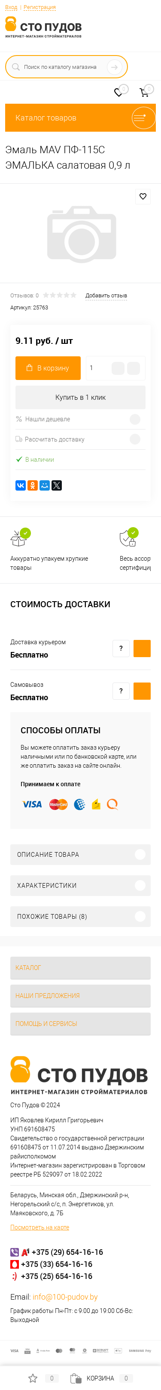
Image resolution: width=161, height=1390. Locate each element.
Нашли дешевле (42, 419)
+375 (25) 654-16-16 (56, 1276)
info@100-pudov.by (65, 1296)
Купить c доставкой (142, 648)
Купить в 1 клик (80, 397)
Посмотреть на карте (39, 1227)
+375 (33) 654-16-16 (56, 1264)
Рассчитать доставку (50, 439)
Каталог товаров (80, 118)
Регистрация (40, 7)
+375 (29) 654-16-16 (67, 1252)
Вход (11, 7)
